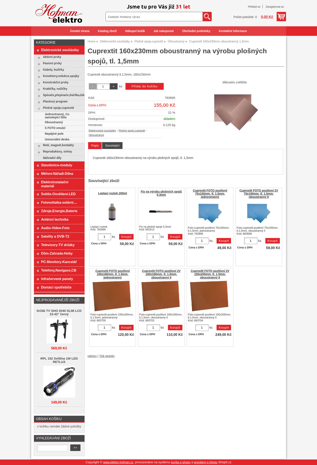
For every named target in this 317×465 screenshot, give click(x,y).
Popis (95, 145)
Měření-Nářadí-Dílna (57, 173)
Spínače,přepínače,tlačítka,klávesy (62, 95)
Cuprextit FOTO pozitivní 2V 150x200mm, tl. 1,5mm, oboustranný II (210, 274)
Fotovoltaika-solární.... (59, 202)
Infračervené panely (57, 279)
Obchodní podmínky (196, 31)
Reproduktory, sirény (57, 151)
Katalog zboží (107, 31)
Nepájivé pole (54, 133)
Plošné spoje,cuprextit (131, 130)
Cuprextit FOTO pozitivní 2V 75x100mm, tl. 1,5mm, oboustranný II (259, 194)
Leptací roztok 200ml (112, 193)
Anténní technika (54, 219)
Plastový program (55, 101)
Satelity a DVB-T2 (55, 236)
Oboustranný (96, 135)
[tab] (94, 145)
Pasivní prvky (52, 63)
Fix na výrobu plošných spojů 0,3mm (161, 193)
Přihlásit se (254, 6)
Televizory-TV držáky (58, 245)
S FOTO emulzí (55, 128)
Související (112, 145)
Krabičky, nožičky (55, 88)
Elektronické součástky (102, 130)
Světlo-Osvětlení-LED (58, 194)
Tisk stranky (107, 356)
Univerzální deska (57, 139)
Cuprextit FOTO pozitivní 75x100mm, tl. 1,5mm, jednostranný (210, 194)
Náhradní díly (52, 158)
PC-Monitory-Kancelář (59, 262)
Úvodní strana (79, 31)
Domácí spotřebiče (56, 287)
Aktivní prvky (52, 57)
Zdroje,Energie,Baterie (59, 211)
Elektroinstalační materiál (54, 184)
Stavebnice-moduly (56, 165)
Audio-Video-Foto (55, 228)
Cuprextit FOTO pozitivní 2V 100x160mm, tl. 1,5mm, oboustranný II (161, 274)
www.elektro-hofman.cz (118, 462)
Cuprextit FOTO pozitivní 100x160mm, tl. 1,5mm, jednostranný (113, 274)
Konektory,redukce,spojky (61, 76)
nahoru (92, 356)
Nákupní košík (135, 31)
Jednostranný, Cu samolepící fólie (57, 116)
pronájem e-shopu (205, 462)
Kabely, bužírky (53, 69)
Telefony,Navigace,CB (58, 270)
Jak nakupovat (164, 31)
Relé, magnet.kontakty (58, 145)
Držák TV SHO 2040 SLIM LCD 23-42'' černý (59, 312)
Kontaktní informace (233, 31)
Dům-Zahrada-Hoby (57, 253)
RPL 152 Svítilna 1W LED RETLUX (59, 360)
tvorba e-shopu (180, 462)
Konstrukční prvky (55, 82)
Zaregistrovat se (275, 6)
